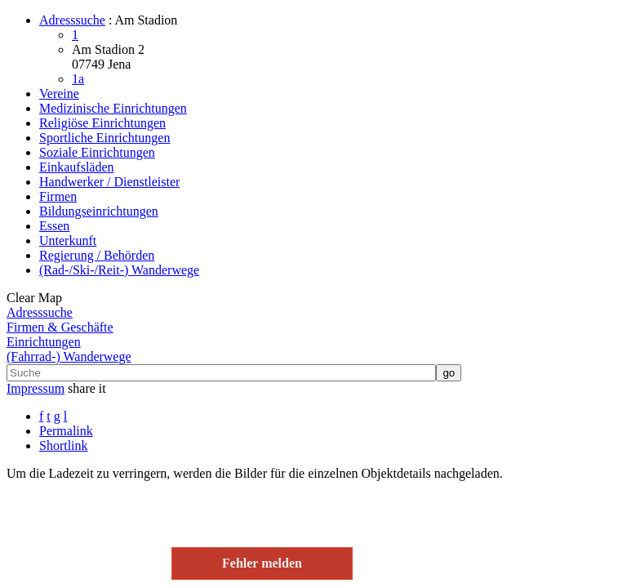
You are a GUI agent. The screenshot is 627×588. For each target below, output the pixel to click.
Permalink (66, 431)
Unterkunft (67, 240)
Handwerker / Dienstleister (109, 182)
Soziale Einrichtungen (97, 152)
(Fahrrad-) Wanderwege (69, 356)
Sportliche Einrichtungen (104, 138)
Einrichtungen (44, 342)
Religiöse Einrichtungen (102, 123)
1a (78, 79)
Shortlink (63, 445)
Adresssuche (72, 20)
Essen (54, 226)
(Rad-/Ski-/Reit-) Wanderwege (119, 270)
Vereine (59, 93)
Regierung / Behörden (96, 255)
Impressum (35, 388)
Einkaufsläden (76, 167)
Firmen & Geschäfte (60, 327)
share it (87, 388)
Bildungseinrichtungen (98, 211)
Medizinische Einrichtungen (113, 108)
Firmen (58, 196)
